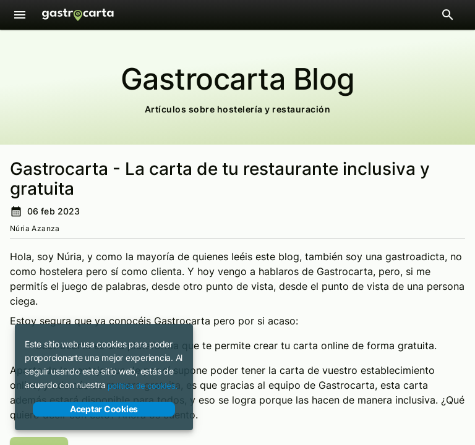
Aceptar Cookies (103, 409)
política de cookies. (143, 386)
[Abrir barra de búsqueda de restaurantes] (447, 14)
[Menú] (19, 14)
